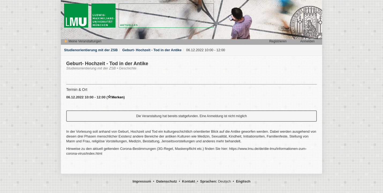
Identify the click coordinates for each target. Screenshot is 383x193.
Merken (116, 97)
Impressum (141, 181)
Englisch (243, 181)
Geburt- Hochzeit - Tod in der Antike (151, 50)
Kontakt (188, 181)
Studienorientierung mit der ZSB (91, 50)
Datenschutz (166, 181)
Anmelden (307, 41)
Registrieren (278, 41)
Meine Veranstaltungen (82, 41)
